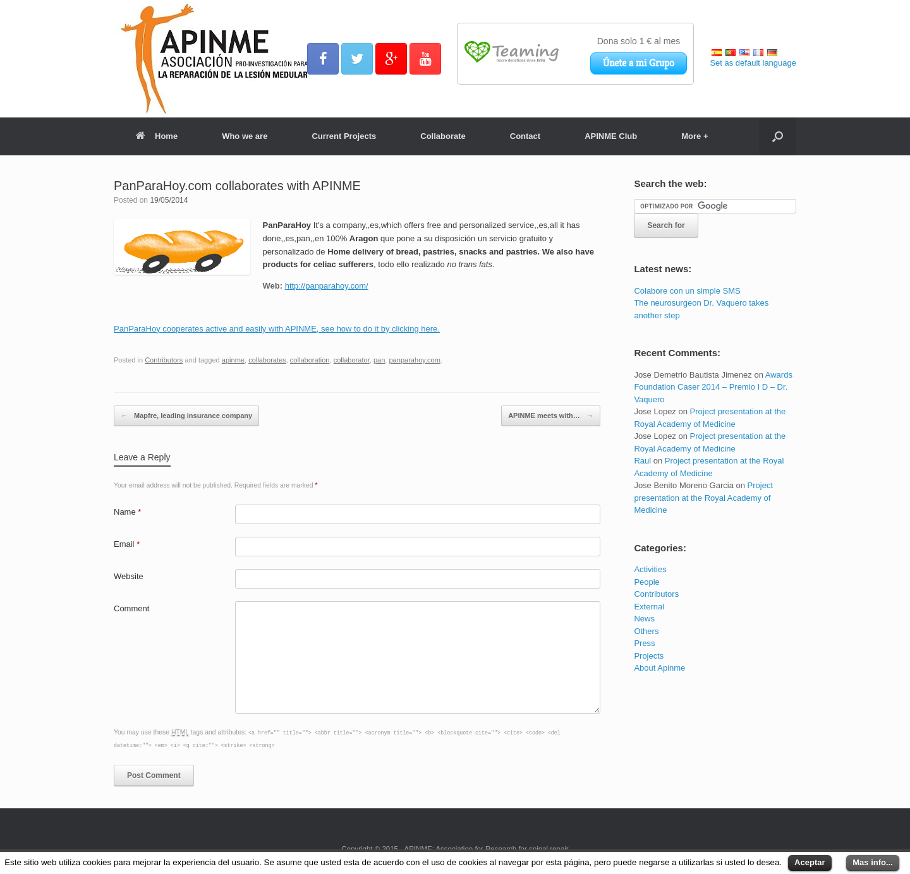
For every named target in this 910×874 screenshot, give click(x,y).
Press (644, 643)
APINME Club (611, 136)
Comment (131, 608)
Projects (649, 656)
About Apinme (659, 668)
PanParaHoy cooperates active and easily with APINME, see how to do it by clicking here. (277, 328)
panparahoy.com (414, 360)
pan (379, 360)
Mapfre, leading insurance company (186, 416)
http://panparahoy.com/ (326, 285)
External (649, 606)
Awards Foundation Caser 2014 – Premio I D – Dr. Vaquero (713, 387)
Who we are (244, 136)
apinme (233, 360)
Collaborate (443, 136)
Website (128, 576)
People (646, 582)
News (644, 618)
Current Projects (344, 136)
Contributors (164, 360)
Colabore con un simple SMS (687, 291)
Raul (642, 460)
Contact (525, 136)
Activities (650, 569)
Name (127, 512)
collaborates (267, 360)
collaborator (352, 360)
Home (157, 136)
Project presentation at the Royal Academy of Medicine (703, 498)
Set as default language (753, 63)
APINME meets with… (550, 416)
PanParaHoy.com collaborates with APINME (237, 186)
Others (646, 631)
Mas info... (872, 862)
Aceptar (809, 862)
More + (694, 136)
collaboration (310, 360)
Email (127, 544)
